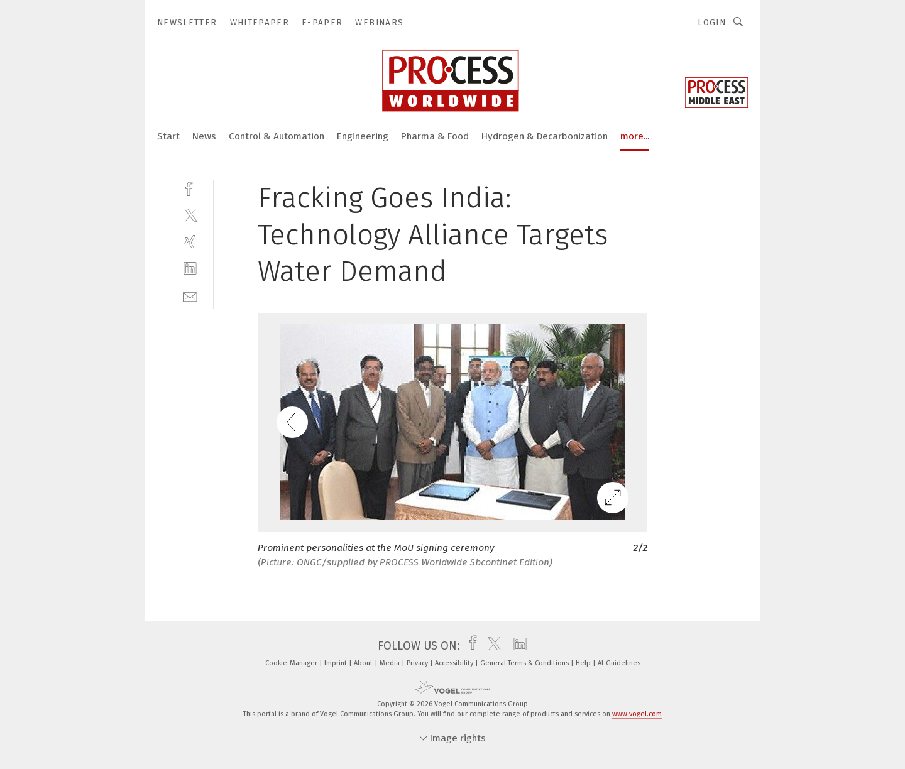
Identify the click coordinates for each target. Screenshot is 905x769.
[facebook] (190, 187)
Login (712, 22)
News (204, 136)
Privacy (418, 663)
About (364, 663)
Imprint (336, 663)
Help (584, 663)
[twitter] (190, 214)
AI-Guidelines (619, 663)
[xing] (190, 241)
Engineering (362, 136)
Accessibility (455, 663)
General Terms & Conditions (525, 663)
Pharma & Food (435, 136)
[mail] (190, 295)
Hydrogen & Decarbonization (544, 136)
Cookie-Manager (292, 663)
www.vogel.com (637, 714)
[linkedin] (190, 268)
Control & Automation (276, 136)
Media (391, 663)
